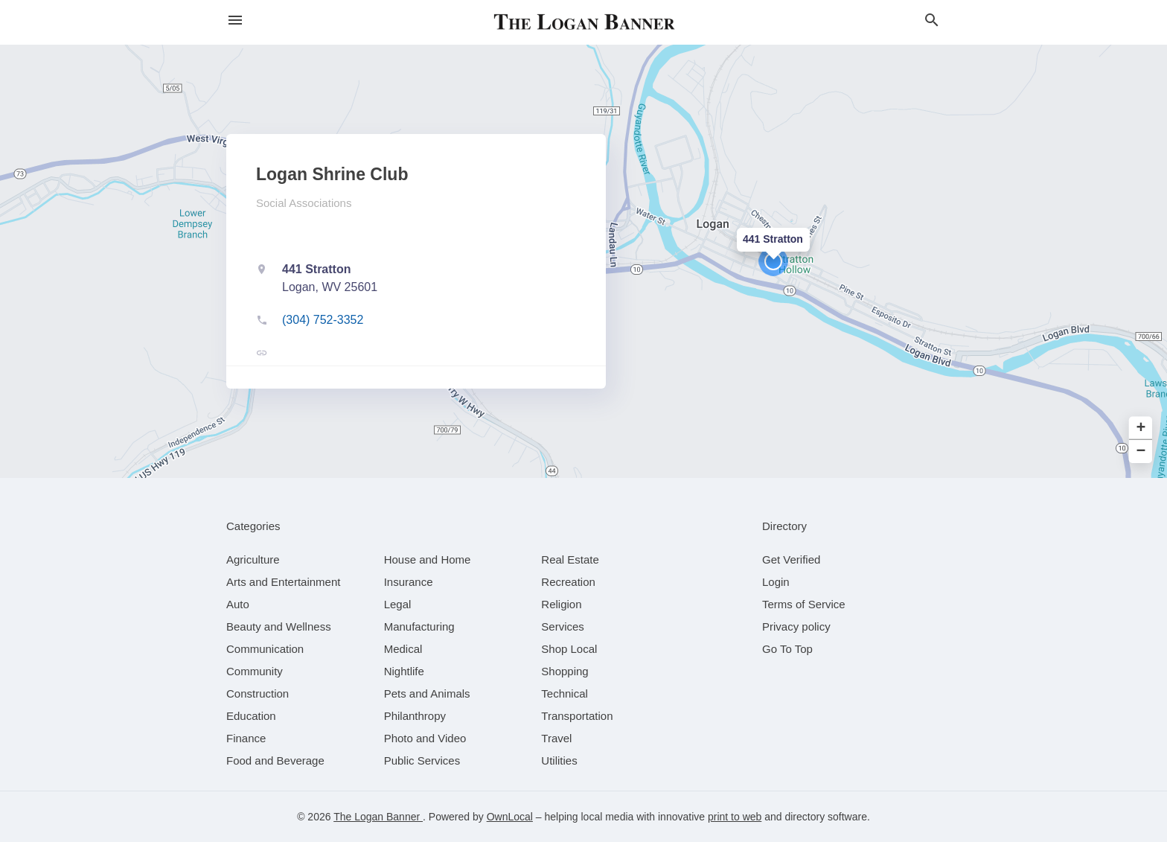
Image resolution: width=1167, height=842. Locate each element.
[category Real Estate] (570, 559)
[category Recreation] (568, 581)
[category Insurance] (408, 581)
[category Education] (251, 715)
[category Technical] (564, 693)
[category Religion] (561, 604)
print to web (734, 817)
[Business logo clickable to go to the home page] (583, 22)
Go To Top (787, 648)
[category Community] (254, 671)
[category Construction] (257, 693)
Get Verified (791, 559)
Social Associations (303, 203)
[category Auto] (237, 604)
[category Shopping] (564, 671)
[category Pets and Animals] (427, 693)
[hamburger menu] (235, 20)
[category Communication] (265, 648)
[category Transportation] (577, 715)
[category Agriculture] (253, 559)
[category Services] (562, 626)
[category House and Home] (427, 559)
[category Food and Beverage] (275, 760)
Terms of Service (803, 604)
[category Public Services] (422, 760)
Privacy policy (796, 626)
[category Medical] (403, 648)
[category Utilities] (559, 760)
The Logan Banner (378, 817)
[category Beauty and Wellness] (278, 626)
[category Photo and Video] (425, 738)
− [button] (1141, 451)
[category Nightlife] (404, 671)
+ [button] (1141, 428)
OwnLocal (510, 817)
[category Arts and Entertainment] (283, 581)
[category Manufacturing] (419, 626)
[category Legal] (398, 604)
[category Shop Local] (569, 648)
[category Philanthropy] (415, 715)
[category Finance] (246, 738)
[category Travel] (556, 738)
